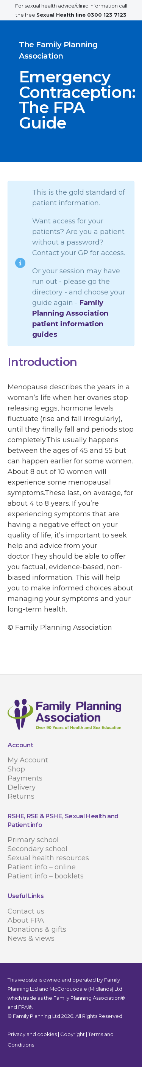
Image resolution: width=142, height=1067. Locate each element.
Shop (16, 769)
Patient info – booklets (46, 876)
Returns (21, 796)
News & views (31, 938)
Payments (25, 778)
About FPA (26, 920)
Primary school (33, 840)
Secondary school (37, 849)
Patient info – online (42, 867)
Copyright (72, 1034)
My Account (28, 760)
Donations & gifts (37, 929)
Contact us (26, 911)
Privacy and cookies (32, 1034)
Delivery (22, 787)
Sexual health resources (48, 858)
